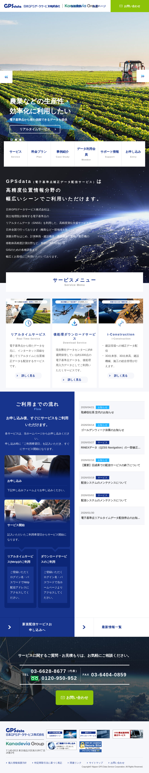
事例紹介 (62, 154)
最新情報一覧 (112, 627)
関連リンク (75, 762)
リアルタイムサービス (35, 129)
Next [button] (143, 76)
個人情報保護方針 (17, 762)
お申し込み (133, 154)
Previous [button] (6, 77)
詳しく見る (28, 375)
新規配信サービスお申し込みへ (37, 627)
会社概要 (76, 6)
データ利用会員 (86, 154)
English (53, 6)
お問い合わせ (132, 6)
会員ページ (99, 6)
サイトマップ (96, 762)
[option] (74, 83)
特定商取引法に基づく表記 (48, 762)
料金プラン (39, 154)
